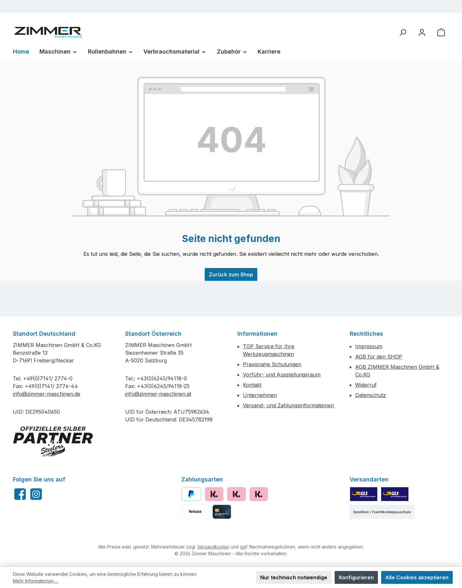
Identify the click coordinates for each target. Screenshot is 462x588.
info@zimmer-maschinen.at (158, 394)
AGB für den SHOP (378, 356)
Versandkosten (213, 546)
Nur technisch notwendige (293, 577)
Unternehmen (260, 395)
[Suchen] (403, 32)
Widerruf (366, 385)
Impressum (368, 346)
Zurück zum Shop (231, 274)
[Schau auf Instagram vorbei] (36, 494)
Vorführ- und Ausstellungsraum (282, 374)
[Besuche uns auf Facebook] (20, 494)
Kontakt (252, 385)
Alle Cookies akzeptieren (417, 577)
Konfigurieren (356, 577)
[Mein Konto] (422, 32)
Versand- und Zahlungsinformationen (288, 405)
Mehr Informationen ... (35, 581)
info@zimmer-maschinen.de (46, 394)
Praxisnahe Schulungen (272, 364)
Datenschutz (370, 395)
